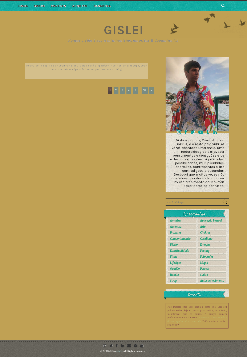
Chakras (205, 232)
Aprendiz (176, 227)
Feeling (204, 251)
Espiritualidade (179, 251)
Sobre (39, 6)
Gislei (123, 30)
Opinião (175, 268)
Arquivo (80, 6)
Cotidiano (206, 239)
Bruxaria (175, 232)
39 (144, 90)
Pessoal (204, 268)
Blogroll (102, 6)
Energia (205, 244)
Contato (58, 6)
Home (23, 6)
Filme (173, 256)
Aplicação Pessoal (211, 220)
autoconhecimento (212, 281)
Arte (203, 227)
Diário (174, 244)
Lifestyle (175, 263)
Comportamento (180, 239)
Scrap (173, 281)
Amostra (175, 220)
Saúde (204, 275)
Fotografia (206, 256)
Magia (204, 263)
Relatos (174, 275)
